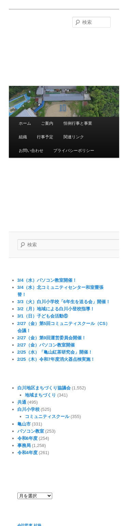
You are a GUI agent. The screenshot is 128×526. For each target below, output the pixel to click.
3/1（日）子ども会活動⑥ (42, 316)
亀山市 (24, 424)
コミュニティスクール (47, 416)
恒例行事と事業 (77, 123)
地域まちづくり (40, 395)
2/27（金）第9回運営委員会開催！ (51, 337)
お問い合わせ (31, 150)
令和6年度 (27, 438)
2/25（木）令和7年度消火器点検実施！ (56, 359)
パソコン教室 (30, 431)
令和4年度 (27, 452)
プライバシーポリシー (73, 150)
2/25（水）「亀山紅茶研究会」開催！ (55, 352)
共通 (21, 402)
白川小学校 (28, 409)
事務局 (24, 445)
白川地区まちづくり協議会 (44, 387)
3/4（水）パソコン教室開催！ (47, 280)
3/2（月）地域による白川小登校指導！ (56, 308)
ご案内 (47, 123)
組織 (23, 137)
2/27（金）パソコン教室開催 (46, 344)
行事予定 (45, 137)
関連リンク (73, 137)
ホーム (25, 123)
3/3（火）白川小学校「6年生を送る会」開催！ (63, 301)
